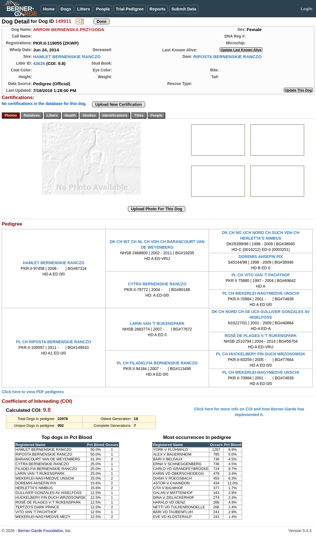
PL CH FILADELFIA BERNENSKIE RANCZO (157, 363)
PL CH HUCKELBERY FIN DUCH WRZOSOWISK (260, 354)
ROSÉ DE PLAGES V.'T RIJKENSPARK (261, 335)
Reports (158, 8)
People (103, 8)
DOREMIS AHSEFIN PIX (261, 256)
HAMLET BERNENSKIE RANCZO (67, 56)
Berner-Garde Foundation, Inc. (45, 530)
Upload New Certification (118, 104)
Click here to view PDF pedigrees (33, 392)
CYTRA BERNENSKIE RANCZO (157, 284)
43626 (39, 63)
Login (306, 8)
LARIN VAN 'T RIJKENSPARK (157, 323)
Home (49, 8)
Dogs (66, 8)
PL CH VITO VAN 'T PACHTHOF (261, 275)
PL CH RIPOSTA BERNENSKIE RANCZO (53, 342)
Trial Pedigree (129, 8)
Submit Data (183, 8)
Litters (83, 8)
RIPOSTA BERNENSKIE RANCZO (227, 56)
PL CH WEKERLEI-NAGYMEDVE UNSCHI (260, 293)
